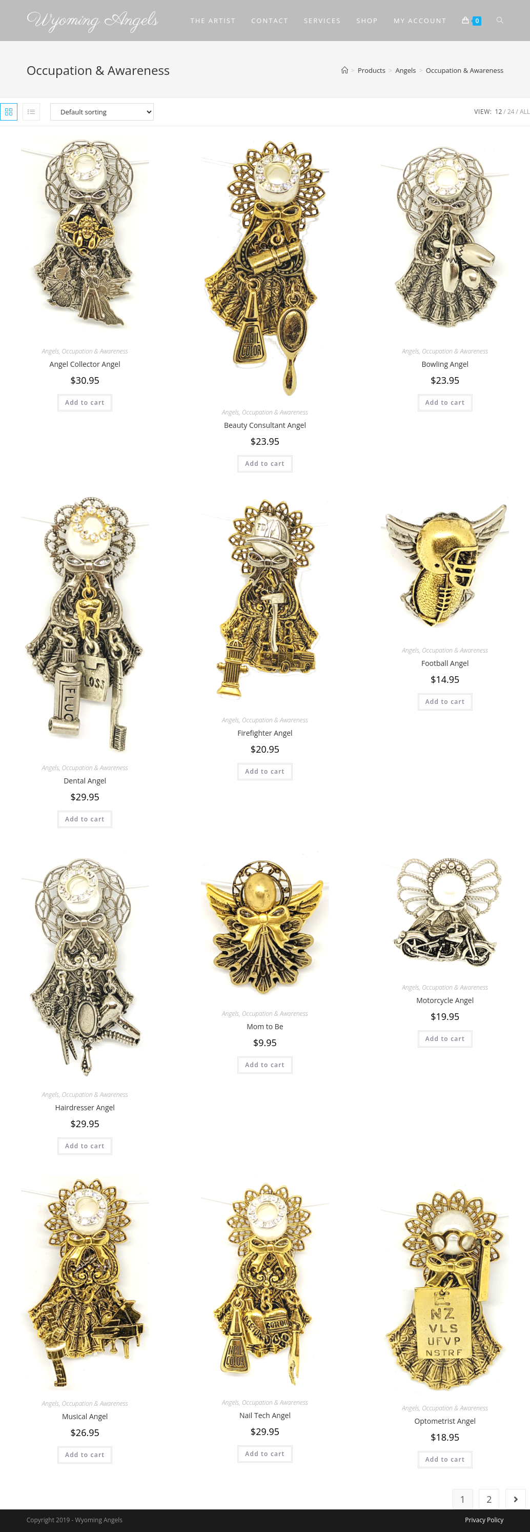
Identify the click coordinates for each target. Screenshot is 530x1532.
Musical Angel (85, 1416)
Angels (50, 351)
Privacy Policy (484, 1520)
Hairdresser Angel (85, 1107)
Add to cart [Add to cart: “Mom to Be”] (264, 1064)
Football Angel (445, 663)
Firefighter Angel (264, 733)
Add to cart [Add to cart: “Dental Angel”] (85, 819)
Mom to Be (265, 1026)
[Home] (344, 70)
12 (498, 111)
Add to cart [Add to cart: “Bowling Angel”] (445, 402)
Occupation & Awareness (95, 351)
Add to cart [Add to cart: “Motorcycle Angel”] (445, 1038)
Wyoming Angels (92, 20)
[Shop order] (102, 112)
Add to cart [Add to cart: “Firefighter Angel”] (264, 771)
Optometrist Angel (445, 1421)
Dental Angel (85, 780)
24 (511, 111)
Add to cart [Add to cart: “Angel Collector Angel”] (85, 402)
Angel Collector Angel (85, 364)
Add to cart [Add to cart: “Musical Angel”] (85, 1454)
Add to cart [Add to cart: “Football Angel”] (445, 701)
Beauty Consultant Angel (265, 425)
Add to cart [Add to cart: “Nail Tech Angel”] (264, 1453)
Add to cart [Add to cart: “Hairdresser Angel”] (85, 1146)
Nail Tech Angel (265, 1415)
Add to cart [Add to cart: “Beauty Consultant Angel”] (264, 463)
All (525, 111)
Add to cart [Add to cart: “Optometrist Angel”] (445, 1459)
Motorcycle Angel (445, 1000)
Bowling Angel (444, 364)
